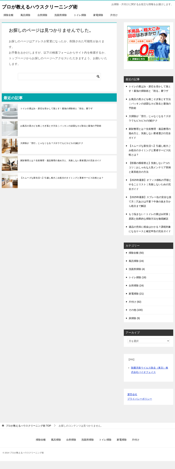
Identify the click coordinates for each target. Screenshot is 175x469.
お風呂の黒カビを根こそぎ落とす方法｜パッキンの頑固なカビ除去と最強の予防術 (60, 134)
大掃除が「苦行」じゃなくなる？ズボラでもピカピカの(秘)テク (51, 151)
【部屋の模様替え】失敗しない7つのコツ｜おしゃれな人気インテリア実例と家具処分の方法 (150, 175)
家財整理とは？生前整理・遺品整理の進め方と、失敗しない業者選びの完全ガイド (60, 168)
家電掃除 (98, 23)
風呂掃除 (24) (136, 268)
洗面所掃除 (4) (137, 277)
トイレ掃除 (80, 23)
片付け (114, 23)
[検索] (59, 84)
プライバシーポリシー (139, 406)
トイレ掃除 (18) (137, 285)
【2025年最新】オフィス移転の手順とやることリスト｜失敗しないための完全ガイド (150, 192)
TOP (28, 433)
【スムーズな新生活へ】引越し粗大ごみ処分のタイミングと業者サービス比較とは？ (61, 186)
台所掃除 (42, 23)
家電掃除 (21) (136, 301)
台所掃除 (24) (136, 293)
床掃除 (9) (134, 326)
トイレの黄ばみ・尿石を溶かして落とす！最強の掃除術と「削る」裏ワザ (56, 116)
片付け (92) (135, 309)
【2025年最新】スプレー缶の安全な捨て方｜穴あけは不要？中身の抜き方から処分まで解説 (150, 209)
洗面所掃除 (60, 23)
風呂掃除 (25, 23)
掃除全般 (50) (136, 260)
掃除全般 (8, 23)
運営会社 (132, 402)
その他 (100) (136, 317)
